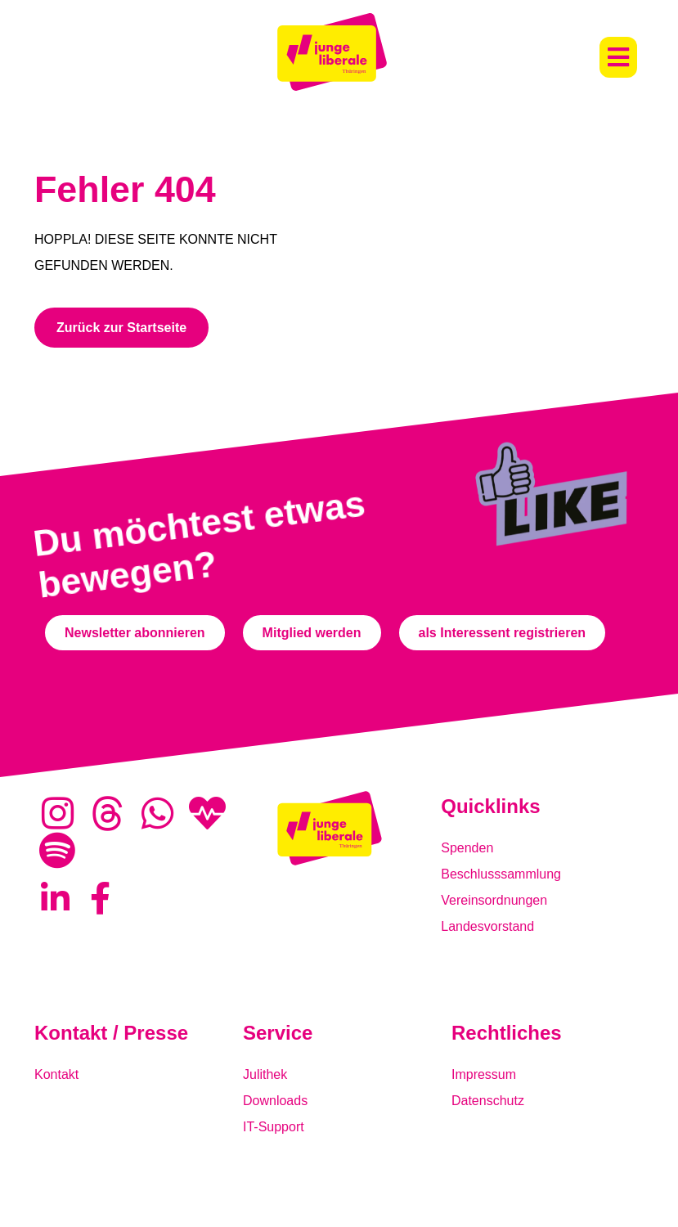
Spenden (467, 848)
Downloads (275, 1101)
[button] (618, 57)
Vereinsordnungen (494, 900)
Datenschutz (487, 1101)
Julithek (265, 1074)
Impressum (483, 1074)
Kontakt (56, 1074)
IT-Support (273, 1127)
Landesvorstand (487, 926)
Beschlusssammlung (501, 874)
